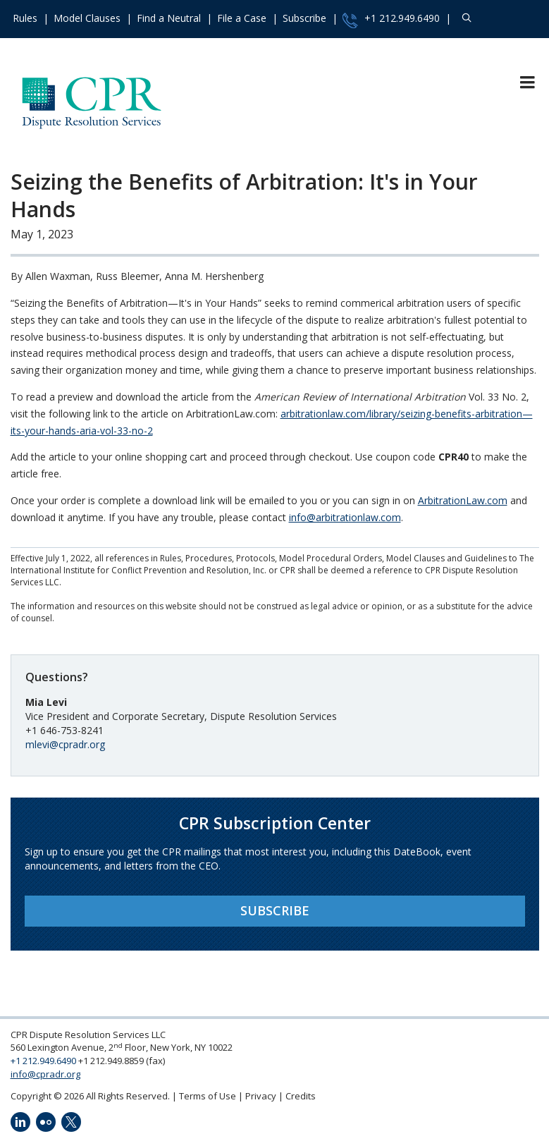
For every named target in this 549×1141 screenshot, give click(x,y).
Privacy (260, 1096)
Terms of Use (207, 1096)
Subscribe (304, 18)
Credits (300, 1096)
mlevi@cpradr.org (65, 744)
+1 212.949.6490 (391, 19)
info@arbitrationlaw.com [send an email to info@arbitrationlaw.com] (345, 517)
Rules (25, 18)
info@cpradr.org (45, 1074)
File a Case (241, 18)
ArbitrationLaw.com (462, 500)
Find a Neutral (169, 18)
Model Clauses (87, 18)
